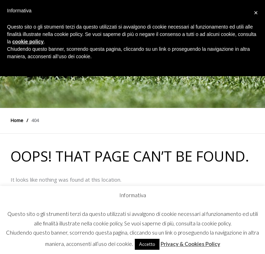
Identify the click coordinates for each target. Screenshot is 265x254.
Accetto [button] (147, 244)
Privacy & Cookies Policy (190, 244)
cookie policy (28, 41)
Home (17, 120)
